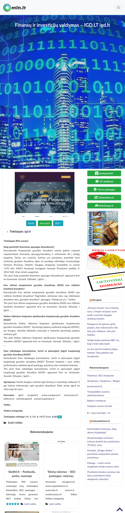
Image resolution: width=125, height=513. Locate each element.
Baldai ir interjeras (96, 400)
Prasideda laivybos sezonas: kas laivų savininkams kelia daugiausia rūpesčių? (103, 475)
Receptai (97, 299)
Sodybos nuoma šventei (99, 406)
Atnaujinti (45, 223)
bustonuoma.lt (94, 386)
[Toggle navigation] (118, 7)
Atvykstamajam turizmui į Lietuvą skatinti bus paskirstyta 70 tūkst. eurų (103, 441)
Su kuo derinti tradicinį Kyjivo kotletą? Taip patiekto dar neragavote (102, 353)
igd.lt (27, 231)
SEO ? (58, 223)
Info (59, 417)
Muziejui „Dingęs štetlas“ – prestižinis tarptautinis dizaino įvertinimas (102, 454)
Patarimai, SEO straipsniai (100, 375)
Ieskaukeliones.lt (101, 420)
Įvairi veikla (30, 503)
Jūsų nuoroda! (98, 412)
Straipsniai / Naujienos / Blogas (103, 380)
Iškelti (31, 223)
